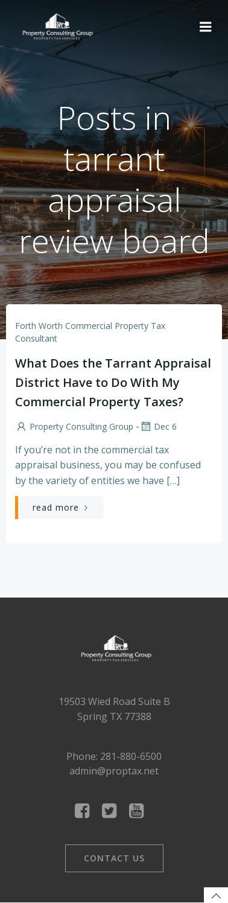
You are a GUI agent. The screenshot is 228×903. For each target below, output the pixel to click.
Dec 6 (158, 426)
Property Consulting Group (74, 426)
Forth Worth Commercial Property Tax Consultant (90, 332)
